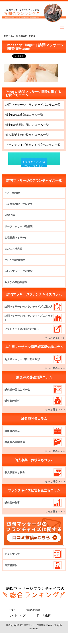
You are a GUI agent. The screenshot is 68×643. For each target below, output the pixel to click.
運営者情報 (11, 565)
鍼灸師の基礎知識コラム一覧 (24, 114)
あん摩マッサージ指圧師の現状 (22, 359)
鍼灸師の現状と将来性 (17, 389)
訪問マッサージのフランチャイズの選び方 (29, 306)
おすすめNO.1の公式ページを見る (34, 164)
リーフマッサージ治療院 (18, 226)
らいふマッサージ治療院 (18, 271)
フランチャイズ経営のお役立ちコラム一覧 (33, 144)
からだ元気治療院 (15, 259)
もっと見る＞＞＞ (55, 337)
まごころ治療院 (13, 248)
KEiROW (10, 215)
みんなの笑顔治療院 (16, 282)
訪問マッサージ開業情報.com (38, 625)
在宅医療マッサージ (16, 237)
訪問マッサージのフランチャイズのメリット (29, 317)
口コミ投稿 (44, 615)
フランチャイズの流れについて (22, 328)
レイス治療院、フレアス (18, 204)
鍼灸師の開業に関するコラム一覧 (27, 124)
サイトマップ (12, 554)
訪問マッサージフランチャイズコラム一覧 (33, 104)
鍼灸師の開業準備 (15, 442)
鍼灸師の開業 (12, 431)
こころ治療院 (12, 193)
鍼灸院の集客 (12, 502)
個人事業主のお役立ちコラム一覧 (27, 134)
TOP (12, 609)
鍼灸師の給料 (12, 400)
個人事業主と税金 (15, 472)
